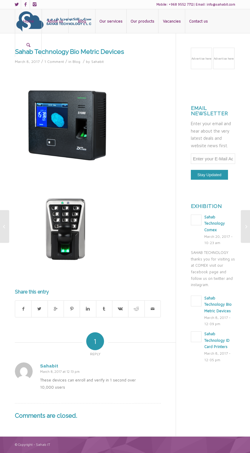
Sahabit (97, 61)
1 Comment (54, 61)
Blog (76, 61)
